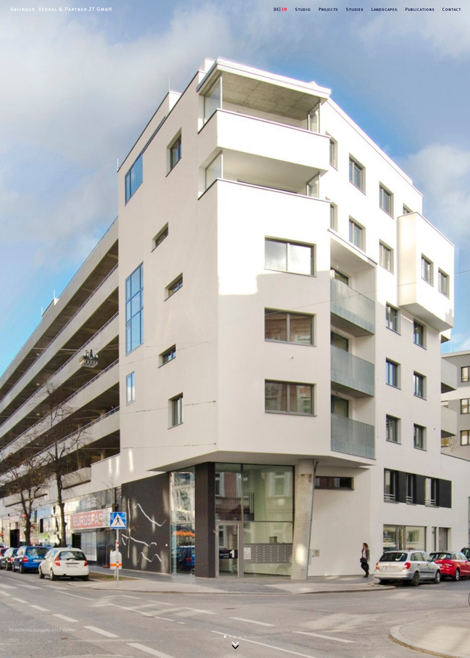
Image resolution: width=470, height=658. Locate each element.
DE (276, 9)
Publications (420, 9)
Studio (303, 9)
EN (284, 9)
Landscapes (384, 9)
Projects (328, 9)
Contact (451, 9)
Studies (355, 9)
